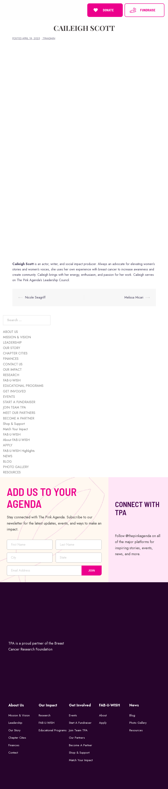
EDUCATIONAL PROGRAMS (23, 385)
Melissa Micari (133, 297)
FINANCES (11, 358)
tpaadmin (49, 38)
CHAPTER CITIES (15, 353)
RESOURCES (12, 472)
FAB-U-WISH (12, 380)
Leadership (15, 723)
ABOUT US (10, 332)
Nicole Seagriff (35, 297)
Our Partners (77, 737)
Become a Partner (80, 745)
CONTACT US (13, 364)
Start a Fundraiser (80, 723)
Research (44, 715)
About (103, 715)
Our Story (14, 730)
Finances (13, 745)
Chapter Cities (17, 737)
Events (73, 715)
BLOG (7, 461)
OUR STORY (11, 348)
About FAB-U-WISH (16, 440)
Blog (132, 715)
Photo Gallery (138, 723)
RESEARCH (11, 375)
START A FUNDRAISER (19, 402)
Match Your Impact (15, 429)
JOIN (91, 570)
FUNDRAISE (142, 10)
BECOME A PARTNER (18, 418)
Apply (103, 723)
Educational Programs (53, 730)
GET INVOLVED (14, 391)
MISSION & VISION (17, 337)
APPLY (7, 445)
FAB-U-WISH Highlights (19, 451)
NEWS (7, 456)
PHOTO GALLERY (16, 467)
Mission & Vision (19, 715)
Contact (13, 752)
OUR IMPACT (12, 369)
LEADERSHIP (12, 342)
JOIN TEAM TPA (14, 407)
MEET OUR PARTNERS (19, 413)
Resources (136, 730)
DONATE (103, 10)
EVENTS (9, 396)
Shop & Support (14, 423)
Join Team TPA (78, 730)
